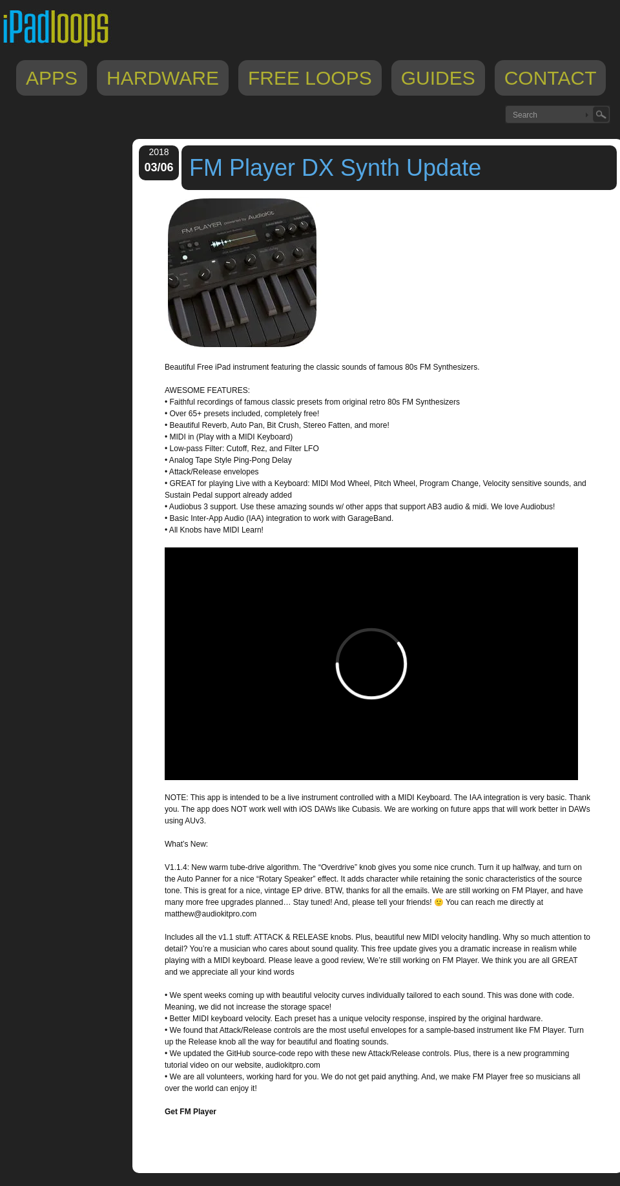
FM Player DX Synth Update (335, 167)
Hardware (163, 78)
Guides (438, 78)
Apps (52, 78)
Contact (550, 78)
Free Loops (310, 78)
